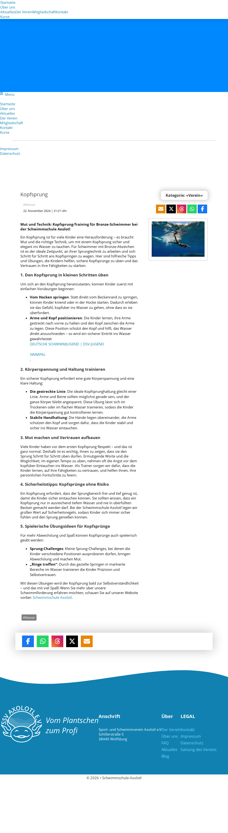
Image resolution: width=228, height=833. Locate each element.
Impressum (9, 148)
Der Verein (8, 118)
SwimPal (36, 354)
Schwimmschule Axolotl (38, 592)
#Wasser (28, 204)
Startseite (7, 2)
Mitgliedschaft (11, 122)
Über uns (7, 7)
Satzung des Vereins (199, 744)
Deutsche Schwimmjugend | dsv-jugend (65, 344)
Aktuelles (7, 113)
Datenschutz (10, 153)
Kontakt (61, 11)
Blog (165, 751)
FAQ (165, 737)
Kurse (4, 16)
